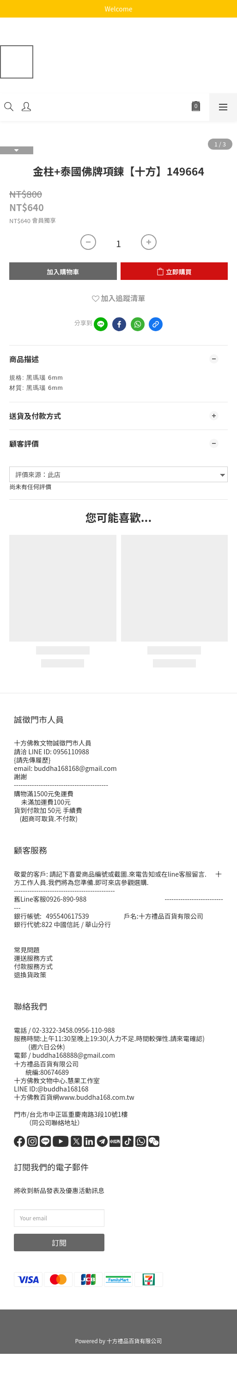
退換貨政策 (30, 974)
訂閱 (59, 1242)
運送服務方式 (33, 958)
